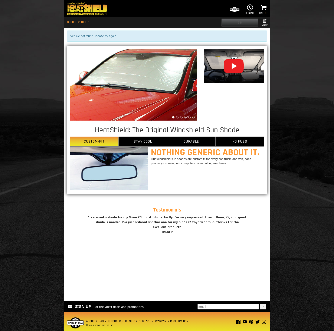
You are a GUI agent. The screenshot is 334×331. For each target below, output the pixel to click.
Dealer (130, 321)
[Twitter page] (257, 323)
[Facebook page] (238, 323)
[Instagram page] (264, 323)
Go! (240, 23)
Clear (265, 22)
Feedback (114, 321)
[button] (79, 85)
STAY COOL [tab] (143, 141)
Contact (250, 9)
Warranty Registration (171, 321)
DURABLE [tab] (191, 141)
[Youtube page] (245, 323)
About (90, 321)
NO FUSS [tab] (239, 141)
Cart (263, 9)
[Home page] (87, 9)
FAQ (101, 321)
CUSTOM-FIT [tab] (94, 141)
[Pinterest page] (251, 323)
